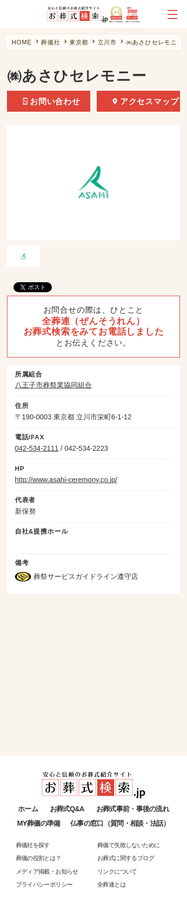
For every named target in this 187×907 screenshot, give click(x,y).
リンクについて (117, 871)
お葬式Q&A (67, 809)
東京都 (78, 42)
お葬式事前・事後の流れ (132, 809)
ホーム (28, 809)
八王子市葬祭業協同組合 (53, 385)
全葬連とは (111, 884)
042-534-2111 (37, 448)
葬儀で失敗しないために (128, 845)
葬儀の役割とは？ (38, 858)
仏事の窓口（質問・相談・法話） (120, 823)
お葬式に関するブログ (125, 858)
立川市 (107, 42)
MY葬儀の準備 (38, 823)
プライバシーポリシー (44, 884)
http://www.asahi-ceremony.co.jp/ (66, 480)
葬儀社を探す (33, 845)
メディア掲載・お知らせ (47, 871)
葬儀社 (50, 42)
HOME (21, 42)
